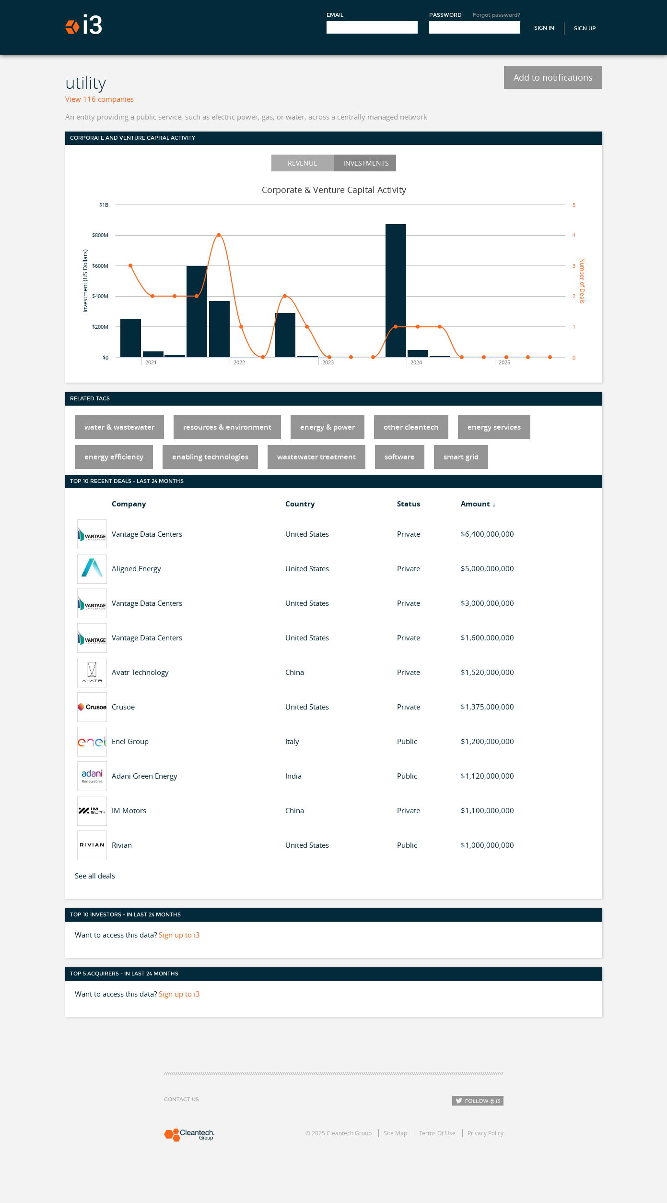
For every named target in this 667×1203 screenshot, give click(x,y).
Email (335, 15)
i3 (83, 24)
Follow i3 (477, 1101)
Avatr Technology (140, 672)
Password (445, 15)
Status (408, 504)
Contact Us (181, 1099)
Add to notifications (553, 77)
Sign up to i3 (179, 934)
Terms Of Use (437, 1133)
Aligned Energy (136, 568)
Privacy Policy (485, 1133)
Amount (475, 504)
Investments (366, 163)
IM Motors (129, 810)
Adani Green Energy (144, 776)
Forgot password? (496, 15)
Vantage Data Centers (147, 534)
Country (300, 504)
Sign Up (585, 28)
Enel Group (130, 741)
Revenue (302, 163)
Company (129, 504)
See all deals (95, 875)
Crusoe (123, 706)
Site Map (395, 1133)
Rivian (122, 845)
